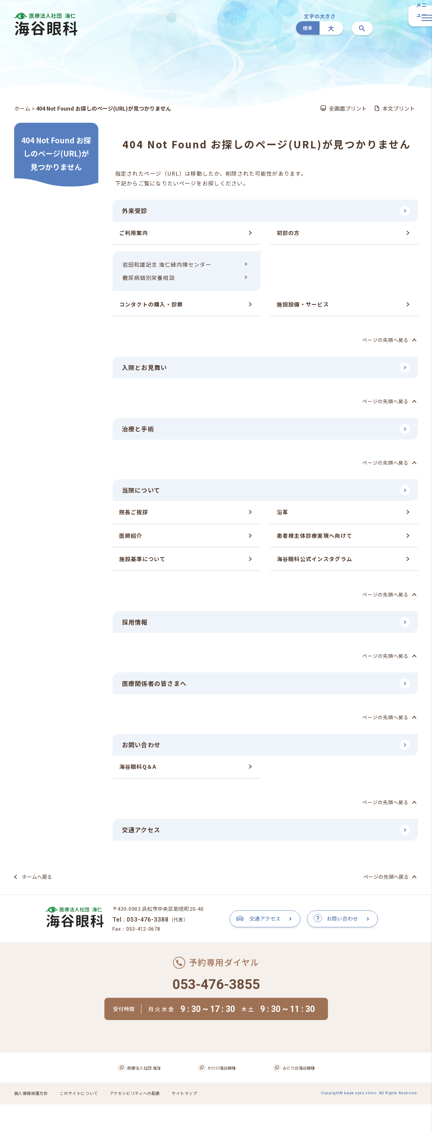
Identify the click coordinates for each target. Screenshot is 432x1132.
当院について (143, 493)
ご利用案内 (133, 233)
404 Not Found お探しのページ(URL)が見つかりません (56, 153)
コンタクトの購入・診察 (151, 305)
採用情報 (136, 626)
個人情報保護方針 (32, 1122)
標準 (307, 28)
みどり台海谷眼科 (287, 1097)
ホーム (22, 108)
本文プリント (399, 108)
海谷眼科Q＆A (138, 773)
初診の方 (288, 233)
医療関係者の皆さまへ (158, 688)
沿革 (283, 516)
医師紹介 (130, 539)
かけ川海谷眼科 (219, 1097)
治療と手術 (140, 431)
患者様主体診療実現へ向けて (315, 539)
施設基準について (142, 563)
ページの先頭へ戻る (384, 340)
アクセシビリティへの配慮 (143, 1122)
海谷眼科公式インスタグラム (315, 563)
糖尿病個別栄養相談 (149, 278)
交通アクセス (143, 836)
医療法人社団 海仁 (150, 1097)
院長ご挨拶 (133, 516)
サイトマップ (195, 1122)
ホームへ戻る (37, 884)
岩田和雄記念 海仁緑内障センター (167, 265)
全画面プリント (348, 108)
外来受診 (136, 211)
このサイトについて (83, 1122)
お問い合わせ (143, 751)
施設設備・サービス (303, 305)
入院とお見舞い (147, 368)
